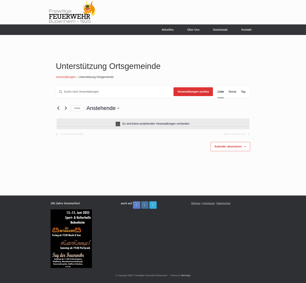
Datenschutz (223, 203)
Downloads (220, 29)
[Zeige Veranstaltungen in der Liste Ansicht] (221, 92)
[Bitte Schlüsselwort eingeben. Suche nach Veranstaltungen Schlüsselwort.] (114, 92)
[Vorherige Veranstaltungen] (58, 108)
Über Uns (193, 29)
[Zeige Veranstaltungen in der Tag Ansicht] (243, 92)
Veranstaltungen (66, 77)
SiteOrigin (186, 275)
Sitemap (195, 203)
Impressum (208, 203)
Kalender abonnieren (228, 146)
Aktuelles (168, 29)
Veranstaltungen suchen (193, 91)
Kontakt (246, 29)
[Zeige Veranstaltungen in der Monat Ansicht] (232, 92)
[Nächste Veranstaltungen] (65, 108)
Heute (77, 108)
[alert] (153, 123)
